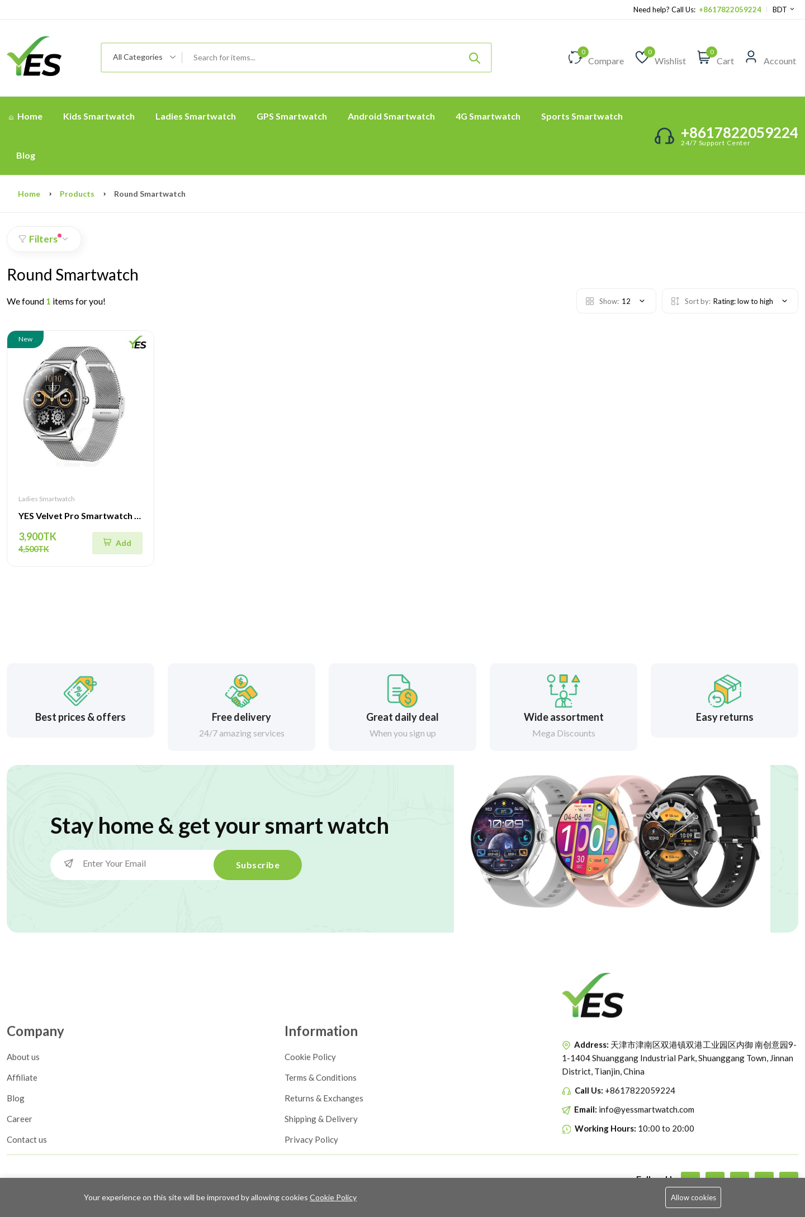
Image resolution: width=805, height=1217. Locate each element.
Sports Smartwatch (582, 116)
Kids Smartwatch (99, 116)
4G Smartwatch (488, 116)
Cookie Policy (333, 1197)
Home (25, 116)
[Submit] (474, 58)
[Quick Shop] (117, 543)
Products (77, 193)
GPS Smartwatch (292, 116)
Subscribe (258, 864)
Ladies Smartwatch (195, 116)
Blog (25, 155)
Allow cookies (693, 1197)
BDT (784, 9)
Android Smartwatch (391, 116)
